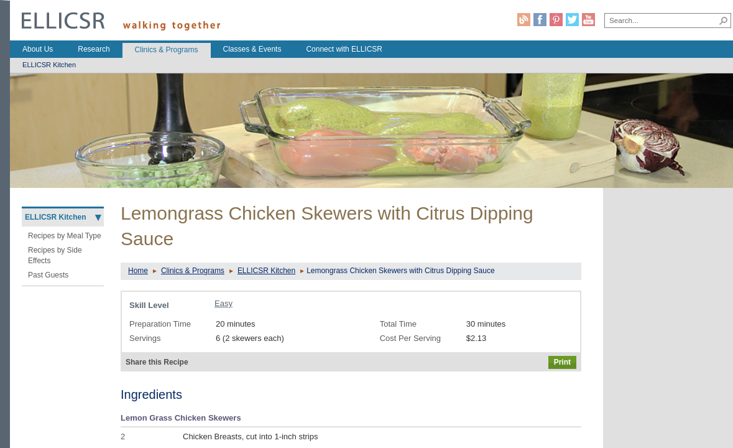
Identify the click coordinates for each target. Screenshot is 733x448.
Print (562, 362)
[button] (724, 20)
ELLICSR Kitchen (266, 270)
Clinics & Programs (192, 270)
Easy (223, 303)
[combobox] (661, 20)
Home (138, 270)
